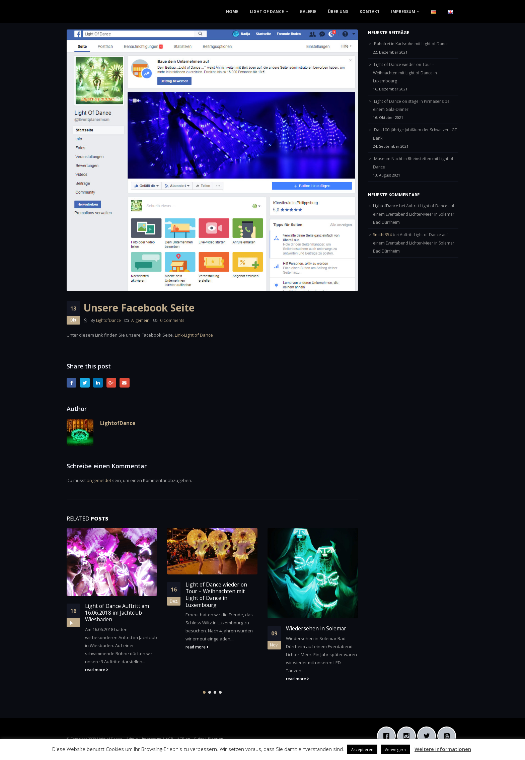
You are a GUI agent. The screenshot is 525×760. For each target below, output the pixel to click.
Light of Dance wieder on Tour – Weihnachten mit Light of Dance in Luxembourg (216, 595)
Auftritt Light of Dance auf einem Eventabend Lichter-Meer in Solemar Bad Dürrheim (413, 214)
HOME (232, 11)
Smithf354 (382, 234)
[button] (204, 692)
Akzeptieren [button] (362, 749)
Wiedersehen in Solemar (316, 628)
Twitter (85, 383)
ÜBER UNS (338, 11)
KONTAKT (370, 11)
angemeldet (99, 480)
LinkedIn (98, 383)
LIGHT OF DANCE (267, 11)
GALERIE (308, 11)
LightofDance (108, 320)
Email (124, 383)
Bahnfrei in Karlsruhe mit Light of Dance (411, 44)
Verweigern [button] (395, 749)
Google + (111, 383)
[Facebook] (388, 736)
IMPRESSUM (403, 11)
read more (96, 669)
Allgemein (140, 320)
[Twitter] (428, 736)
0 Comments (172, 320)
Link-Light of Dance (194, 335)
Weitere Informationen (443, 749)
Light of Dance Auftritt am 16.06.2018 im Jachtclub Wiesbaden (117, 612)
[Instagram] (408, 736)
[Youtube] (448, 736)
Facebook (71, 383)
